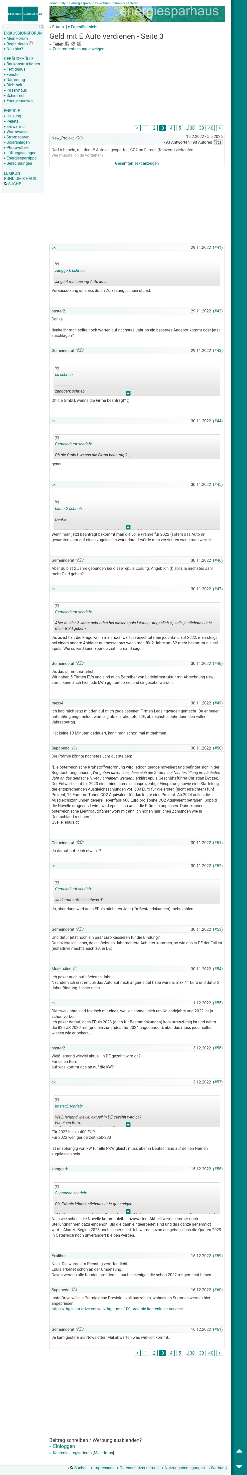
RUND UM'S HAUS (20, 178)
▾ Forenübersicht (83, 27)
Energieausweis (19, 100)
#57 (217, 1082)
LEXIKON (12, 173)
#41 (217, 247)
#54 (217, 969)
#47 (217, 589)
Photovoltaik (16, 147)
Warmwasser (17, 131)
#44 (217, 421)
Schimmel (14, 95)
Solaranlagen (17, 142)
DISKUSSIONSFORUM (23, 33)
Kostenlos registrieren (70, 1452)
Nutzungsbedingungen (183, 1467)
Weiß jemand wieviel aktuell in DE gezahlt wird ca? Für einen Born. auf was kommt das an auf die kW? (98, 1112)
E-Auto (58, 27)
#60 (217, 1289)
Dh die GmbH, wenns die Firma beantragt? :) (93, 447)
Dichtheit (13, 85)
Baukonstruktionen (22, 64)
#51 (217, 842)
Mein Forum (16, 38)
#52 (217, 865)
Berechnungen (18, 163)
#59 (217, 1255)
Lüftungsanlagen (20, 152)
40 (210, 128)
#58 (217, 1169)
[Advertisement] (136, 89)
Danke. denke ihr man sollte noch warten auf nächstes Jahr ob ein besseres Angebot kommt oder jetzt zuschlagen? (136, 515)
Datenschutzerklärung (138, 1467)
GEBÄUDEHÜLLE (19, 58)
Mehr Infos (103, 1452)
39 (201, 128)
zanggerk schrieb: (70, 270)
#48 (217, 663)
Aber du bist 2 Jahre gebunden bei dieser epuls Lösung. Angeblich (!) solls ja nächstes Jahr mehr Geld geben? (133, 618)
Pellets (11, 121)
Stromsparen (17, 137)
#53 (217, 929)
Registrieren (16, 44)
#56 (217, 1048)
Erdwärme (14, 126)
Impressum (102, 1467)
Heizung (12, 116)
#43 (217, 350)
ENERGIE (12, 110)
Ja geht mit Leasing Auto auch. (91, 274)
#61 (217, 1329)
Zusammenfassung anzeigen (76, 49)
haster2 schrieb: (69, 508)
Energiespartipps (20, 158)
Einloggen (62, 1446)
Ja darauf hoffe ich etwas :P (91, 892)
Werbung (217, 1467)
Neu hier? (13, 48)
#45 (217, 484)
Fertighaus (15, 69)
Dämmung (14, 79)
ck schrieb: (64, 374)
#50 (217, 748)
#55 (217, 1003)
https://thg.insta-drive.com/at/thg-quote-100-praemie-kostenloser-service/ (117, 1309)
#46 (217, 560)
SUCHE (12, 183)
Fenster (12, 74)
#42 (217, 311)
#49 (217, 703)
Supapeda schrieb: (71, 1193)
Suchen (78, 1467)
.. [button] (128, 394)
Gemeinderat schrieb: (73, 444)
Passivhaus (15, 90)
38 (192, 128)
